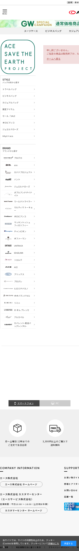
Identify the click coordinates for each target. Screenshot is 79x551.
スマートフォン (24, 403)
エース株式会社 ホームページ (21, 484)
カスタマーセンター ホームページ (23, 510)
